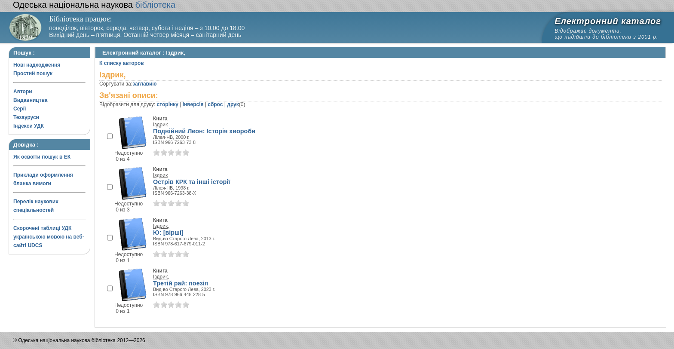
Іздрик (160, 125)
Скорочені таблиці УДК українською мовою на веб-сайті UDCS (48, 236)
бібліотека (94, 4)
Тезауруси (26, 117)
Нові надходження (36, 65)
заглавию (144, 84)
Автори (22, 92)
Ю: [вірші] (168, 232)
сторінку (167, 104)
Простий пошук (32, 73)
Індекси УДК (28, 126)
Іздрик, (161, 226)
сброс (215, 104)
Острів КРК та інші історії (191, 181)
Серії (19, 109)
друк (233, 104)
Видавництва (30, 100)
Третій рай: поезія (180, 283)
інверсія (193, 104)
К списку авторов (121, 63)
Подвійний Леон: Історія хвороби (204, 131)
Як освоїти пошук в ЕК (41, 157)
